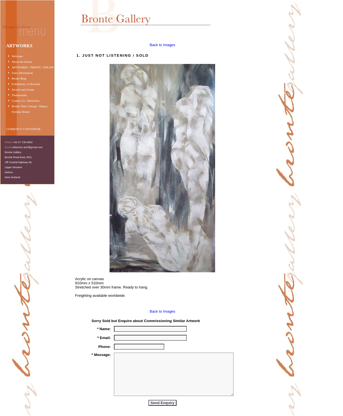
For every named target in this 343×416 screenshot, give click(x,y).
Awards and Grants (23, 89)
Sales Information (22, 72)
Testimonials (19, 95)
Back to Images (162, 45)
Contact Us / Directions (25, 100)
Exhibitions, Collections (26, 84)
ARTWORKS (19, 45)
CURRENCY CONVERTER (23, 129)
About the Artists (22, 61)
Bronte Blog (19, 78)
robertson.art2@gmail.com (27, 147)
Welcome (17, 56)
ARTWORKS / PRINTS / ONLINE (33, 67)
